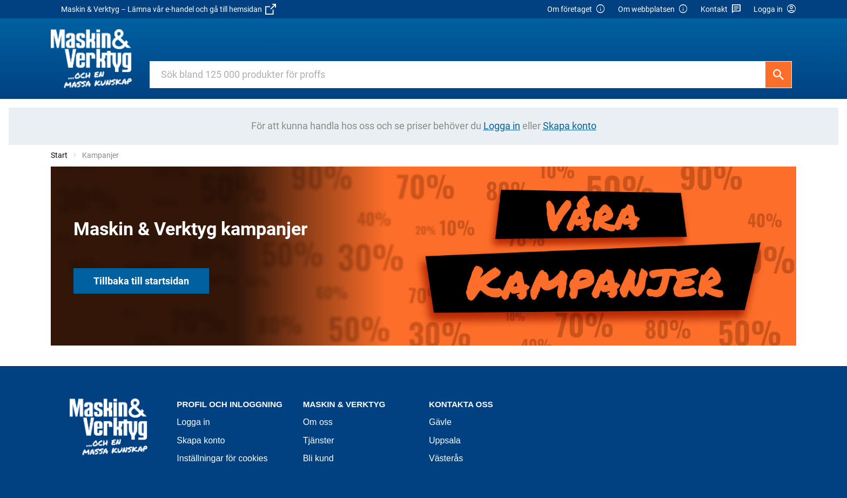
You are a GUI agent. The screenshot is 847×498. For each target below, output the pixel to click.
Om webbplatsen (653, 9)
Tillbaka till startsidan (141, 281)
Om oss (318, 422)
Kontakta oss (461, 404)
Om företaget (576, 9)
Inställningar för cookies (222, 458)
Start (59, 155)
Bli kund (318, 458)
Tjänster (318, 440)
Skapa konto (201, 440)
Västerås (446, 458)
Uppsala (445, 440)
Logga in (193, 422)
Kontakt (721, 9)
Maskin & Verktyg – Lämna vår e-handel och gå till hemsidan (168, 9)
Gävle (440, 422)
